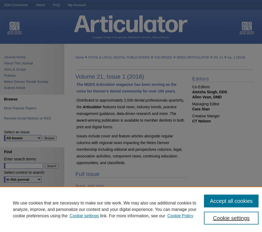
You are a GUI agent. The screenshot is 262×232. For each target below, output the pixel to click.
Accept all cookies (231, 201)
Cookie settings (84, 216)
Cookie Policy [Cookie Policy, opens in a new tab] (180, 216)
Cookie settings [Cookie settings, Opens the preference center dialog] (231, 218)
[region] (131, 209)
